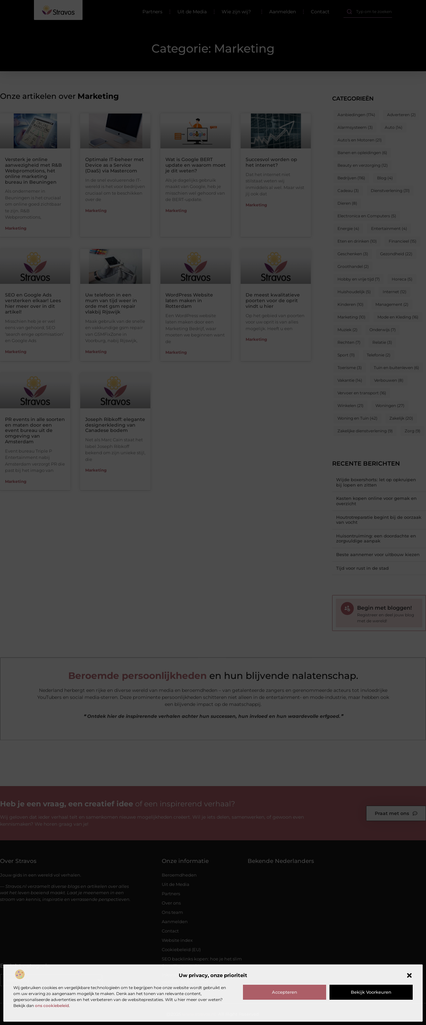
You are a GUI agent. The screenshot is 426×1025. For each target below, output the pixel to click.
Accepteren (284, 992)
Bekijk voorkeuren (371, 992)
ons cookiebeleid (52, 1005)
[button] (409, 975)
